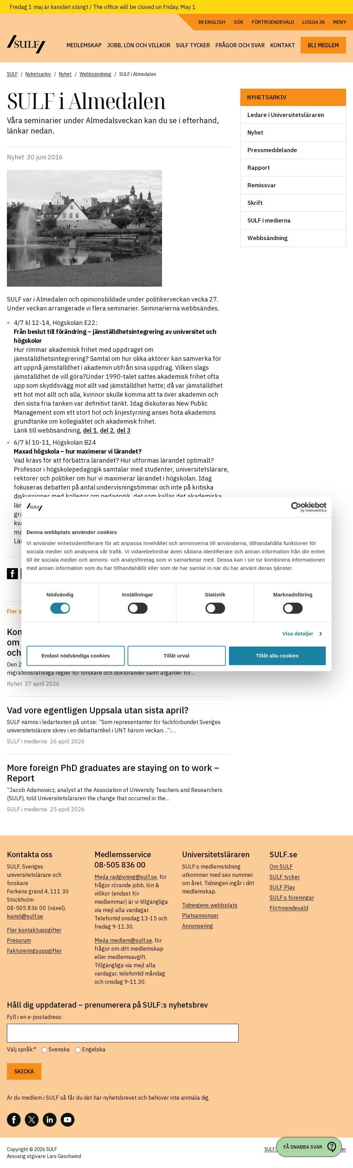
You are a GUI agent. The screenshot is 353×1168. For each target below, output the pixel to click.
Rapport (259, 167)
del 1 (90, 430)
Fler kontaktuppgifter (34, 930)
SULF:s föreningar (292, 897)
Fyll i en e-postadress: (34, 1016)
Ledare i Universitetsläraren (286, 115)
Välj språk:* (21, 1049)
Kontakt (282, 45)
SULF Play (282, 887)
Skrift (255, 203)
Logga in (313, 22)
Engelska (93, 1049)
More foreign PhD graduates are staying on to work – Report (113, 773)
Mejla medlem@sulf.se (123, 940)
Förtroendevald (273, 22)
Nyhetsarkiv (266, 97)
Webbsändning (268, 238)
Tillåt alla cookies (277, 656)
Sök (238, 22)
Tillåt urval (177, 656)
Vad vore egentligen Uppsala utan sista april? (98, 710)
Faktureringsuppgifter (34, 950)
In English (211, 22)
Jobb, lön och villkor (138, 45)
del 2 (107, 430)
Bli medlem (323, 45)
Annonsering (197, 925)
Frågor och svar (240, 45)
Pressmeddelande (272, 150)
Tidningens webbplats (210, 905)
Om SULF (281, 866)
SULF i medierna (269, 220)
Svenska (59, 1049)
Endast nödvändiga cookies (75, 656)
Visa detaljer (297, 633)
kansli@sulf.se (25, 916)
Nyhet (255, 132)
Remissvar (262, 185)
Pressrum (19, 940)
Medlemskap (84, 45)
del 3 (124, 430)
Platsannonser (200, 915)
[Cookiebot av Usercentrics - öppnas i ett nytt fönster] (296, 507)
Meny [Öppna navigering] (339, 22)
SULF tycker (193, 45)
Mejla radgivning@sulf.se (125, 876)
